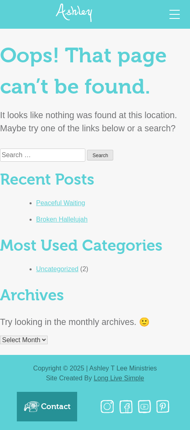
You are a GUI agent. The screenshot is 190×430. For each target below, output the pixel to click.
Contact (47, 406)
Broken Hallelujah (61, 219)
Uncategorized (57, 268)
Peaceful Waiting (60, 202)
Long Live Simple (119, 378)
